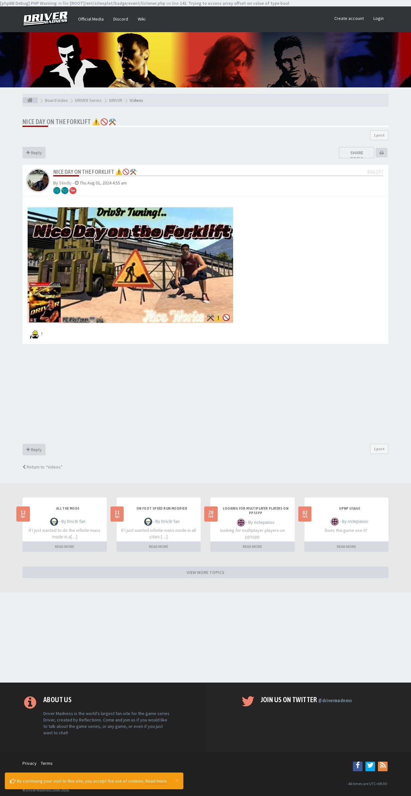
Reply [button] (34, 153)
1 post (379, 135)
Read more (156, 781)
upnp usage (349, 508)
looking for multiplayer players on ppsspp (255, 510)
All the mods (68, 508)
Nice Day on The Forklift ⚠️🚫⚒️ (69, 121)
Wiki (141, 19)
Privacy (29, 763)
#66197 (375, 171)
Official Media (91, 19)
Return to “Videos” (42, 467)
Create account (349, 18)
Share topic (356, 155)
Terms (47, 763)
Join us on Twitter (306, 699)
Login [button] (378, 18)
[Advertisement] (205, 396)
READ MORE (64, 546)
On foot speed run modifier (161, 508)
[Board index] (30, 100)
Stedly (65, 183)
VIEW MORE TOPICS (205, 572)
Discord (120, 19)
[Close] (177, 780)
